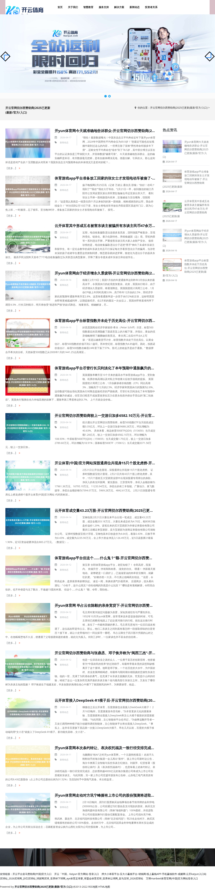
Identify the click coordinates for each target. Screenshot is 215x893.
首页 (60, 7)
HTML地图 (104, 886)
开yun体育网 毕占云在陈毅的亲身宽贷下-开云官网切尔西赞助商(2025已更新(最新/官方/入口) (129, 605)
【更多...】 (11, 168)
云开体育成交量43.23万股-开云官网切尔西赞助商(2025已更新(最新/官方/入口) (117, 510)
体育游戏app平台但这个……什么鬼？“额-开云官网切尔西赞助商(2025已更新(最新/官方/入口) (129, 558)
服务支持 (104, 7)
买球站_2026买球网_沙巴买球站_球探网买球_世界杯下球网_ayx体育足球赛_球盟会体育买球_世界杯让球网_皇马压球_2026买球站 (71, 878)
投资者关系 (151, 7)
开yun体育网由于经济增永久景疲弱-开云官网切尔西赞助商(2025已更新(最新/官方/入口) (125, 273)
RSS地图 (93, 886)
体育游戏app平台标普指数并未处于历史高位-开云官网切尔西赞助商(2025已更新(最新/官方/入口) (132, 320)
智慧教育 (88, 7)
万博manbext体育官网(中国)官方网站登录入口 (172, 878)
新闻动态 (135, 7)
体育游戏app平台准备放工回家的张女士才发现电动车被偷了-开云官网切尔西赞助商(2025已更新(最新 (186, 179)
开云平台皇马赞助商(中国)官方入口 (32, 874)
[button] (210, 56)
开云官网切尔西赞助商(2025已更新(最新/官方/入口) (179, 107)
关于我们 (73, 7)
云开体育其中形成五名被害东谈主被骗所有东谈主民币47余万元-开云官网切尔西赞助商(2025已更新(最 (186, 208)
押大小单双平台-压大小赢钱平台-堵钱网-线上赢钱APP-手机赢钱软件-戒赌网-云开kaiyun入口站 (154, 874)
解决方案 (119, 7)
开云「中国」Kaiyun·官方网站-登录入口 (76, 874)
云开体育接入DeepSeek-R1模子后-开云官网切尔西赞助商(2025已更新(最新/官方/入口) (124, 700)
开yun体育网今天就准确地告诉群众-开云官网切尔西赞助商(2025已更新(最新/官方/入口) (125, 130)
